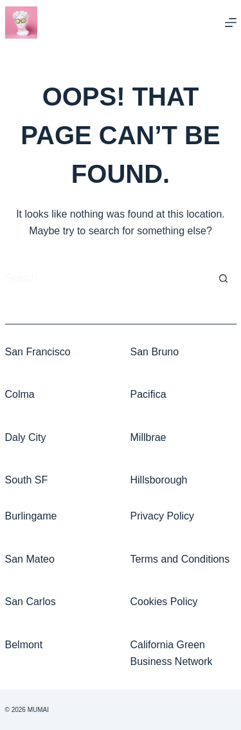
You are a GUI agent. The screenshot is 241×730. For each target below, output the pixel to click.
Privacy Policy (162, 515)
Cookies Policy (164, 601)
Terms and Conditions (180, 559)
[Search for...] (108, 279)
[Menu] (231, 22)
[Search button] (224, 279)
